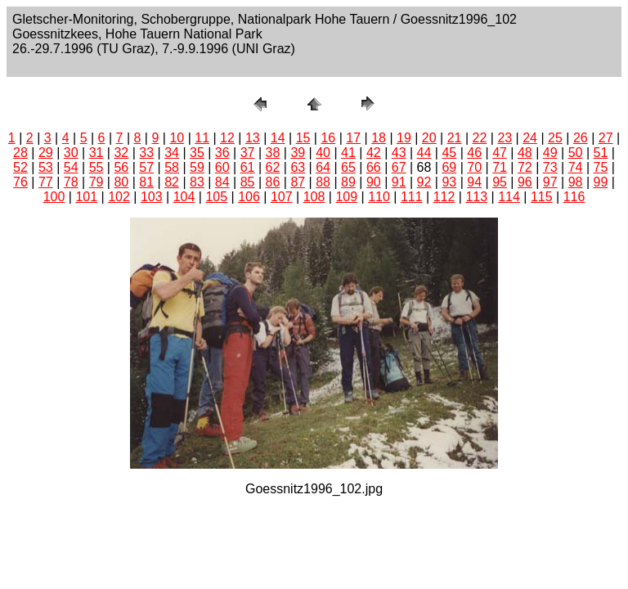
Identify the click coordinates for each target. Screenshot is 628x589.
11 (202, 138)
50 (575, 153)
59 (197, 167)
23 (504, 138)
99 (601, 182)
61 (247, 167)
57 (146, 167)
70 (474, 167)
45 (449, 153)
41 (348, 153)
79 (96, 182)
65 (348, 167)
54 (71, 167)
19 (404, 138)
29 (45, 153)
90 (373, 182)
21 (454, 138)
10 (176, 138)
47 (499, 153)
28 (20, 153)
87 (297, 182)
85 (247, 182)
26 (580, 138)
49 (550, 153)
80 (121, 182)
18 (378, 138)
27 (606, 138)
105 (216, 197)
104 (184, 197)
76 (20, 182)
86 (273, 182)
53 (45, 167)
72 (525, 167)
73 (550, 167)
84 (222, 182)
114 (509, 197)
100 (54, 197)
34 (171, 153)
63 (297, 167)
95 (499, 182)
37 (247, 153)
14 (278, 138)
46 (474, 153)
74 (575, 167)
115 (542, 197)
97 (550, 182)
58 (171, 167)
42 (373, 153)
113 (476, 197)
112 (444, 197)
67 (399, 167)
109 (346, 197)
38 (273, 153)
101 (86, 197)
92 (424, 182)
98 (575, 182)
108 (314, 197)
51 (601, 153)
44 (424, 153)
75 (601, 167)
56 (121, 167)
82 (171, 182)
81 (146, 182)
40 (323, 153)
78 (71, 182)
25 (555, 138)
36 (222, 153)
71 (499, 167)
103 (152, 197)
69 (449, 167)
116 (574, 197)
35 (197, 153)
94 (474, 182)
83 (197, 182)
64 (323, 167)
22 (480, 138)
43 (399, 153)
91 (399, 182)
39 (297, 153)
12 (227, 138)
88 (323, 182)
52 (20, 167)
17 (353, 138)
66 (373, 167)
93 (449, 182)
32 (121, 153)
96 (525, 182)
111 (412, 197)
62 (273, 167)
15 (303, 138)
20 (429, 138)
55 (96, 167)
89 (348, 182)
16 (328, 138)
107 (282, 197)
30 (71, 153)
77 (45, 182)
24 (530, 138)
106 (249, 197)
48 (525, 153)
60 (222, 167)
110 (379, 197)
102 (119, 197)
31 (96, 153)
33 (146, 153)
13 (252, 138)
